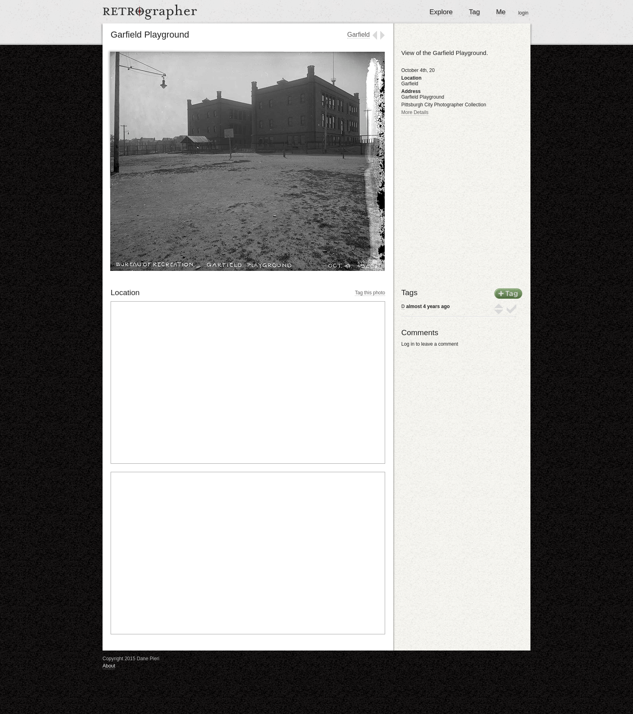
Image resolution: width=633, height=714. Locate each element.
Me (501, 12)
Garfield (358, 34)
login (523, 13)
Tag (474, 12)
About (109, 666)
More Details (414, 112)
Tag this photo (370, 293)
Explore (441, 12)
